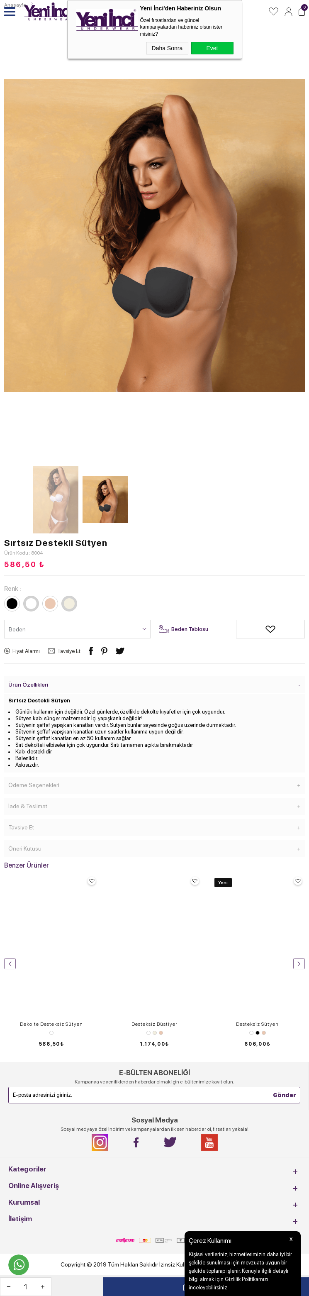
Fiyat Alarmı (26, 651)
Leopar (51, 1033)
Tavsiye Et (68, 651)
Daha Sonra (167, 48)
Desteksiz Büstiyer (154, 1024)
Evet (212, 48)
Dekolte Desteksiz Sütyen (51, 1024)
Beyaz (148, 1033)
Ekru (155, 1033)
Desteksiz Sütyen (257, 1024)
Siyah (257, 1033)
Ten (161, 1033)
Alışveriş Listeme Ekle (242, 629)
